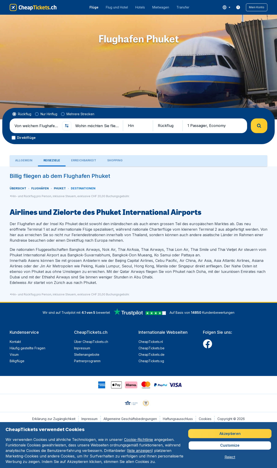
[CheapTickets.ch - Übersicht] (33, 7)
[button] (256, 7)
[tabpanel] (138, 234)
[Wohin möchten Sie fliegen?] (97, 125)
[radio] (21, 114)
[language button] (226, 7)
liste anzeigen (140, 450)
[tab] (24, 160)
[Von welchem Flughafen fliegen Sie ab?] (36, 125)
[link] (238, 7)
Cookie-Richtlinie (138, 439)
